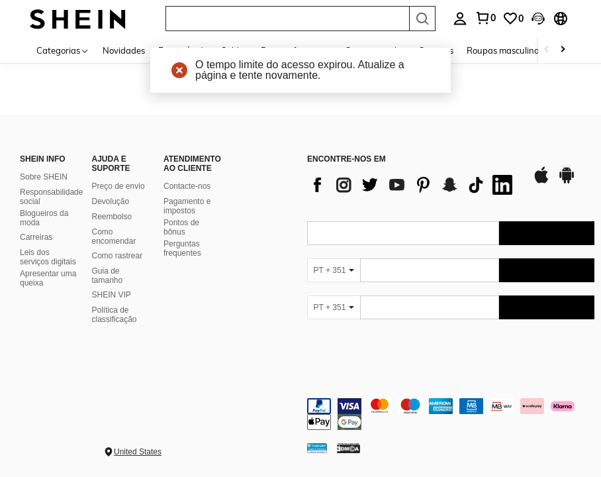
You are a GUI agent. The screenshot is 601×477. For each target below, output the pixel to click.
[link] (513, 18)
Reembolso (112, 216)
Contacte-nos (186, 186)
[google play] (566, 181)
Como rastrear (117, 255)
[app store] (541, 181)
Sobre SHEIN (44, 177)
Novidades (124, 50)
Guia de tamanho (107, 275)
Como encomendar (114, 236)
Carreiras (36, 237)
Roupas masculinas (505, 50)
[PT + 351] (333, 270)
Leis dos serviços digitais (48, 257)
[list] (413, 185)
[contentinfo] (450, 414)
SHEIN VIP (111, 294)
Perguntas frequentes (182, 248)
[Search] (422, 18)
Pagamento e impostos (186, 206)
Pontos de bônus (181, 227)
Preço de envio (118, 186)
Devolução (111, 201)
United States (138, 451)
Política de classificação (114, 314)
